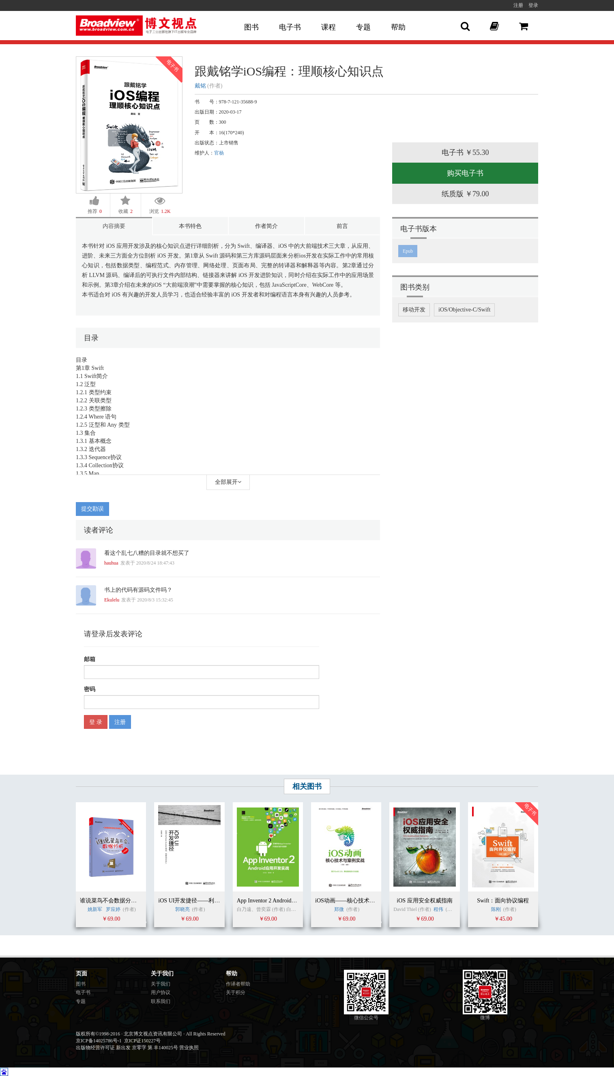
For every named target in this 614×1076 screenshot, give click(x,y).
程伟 (438, 909)
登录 (533, 5)
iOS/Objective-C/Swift (464, 310)
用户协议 (160, 992)
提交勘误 (92, 509)
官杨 (219, 153)
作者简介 (266, 226)
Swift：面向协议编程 (503, 901)
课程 (328, 27)
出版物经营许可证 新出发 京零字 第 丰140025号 (127, 1047)
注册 (518, 5)
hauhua (111, 563)
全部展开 (228, 482)
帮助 (398, 27)
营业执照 (189, 1047)
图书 (251, 27)
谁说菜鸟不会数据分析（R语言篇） (124, 901)
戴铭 (200, 86)
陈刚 (496, 909)
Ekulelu (111, 600)
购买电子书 (465, 173)
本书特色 (190, 226)
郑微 (339, 909)
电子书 (290, 27)
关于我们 (160, 984)
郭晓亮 (182, 909)
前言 (342, 226)
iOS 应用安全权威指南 (424, 901)
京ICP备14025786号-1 (99, 1041)
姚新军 (95, 909)
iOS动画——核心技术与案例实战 (356, 901)
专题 (363, 27)
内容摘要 (114, 226)
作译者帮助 (238, 984)
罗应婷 (113, 909)
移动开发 (414, 310)
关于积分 (235, 992)
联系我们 (160, 1001)
